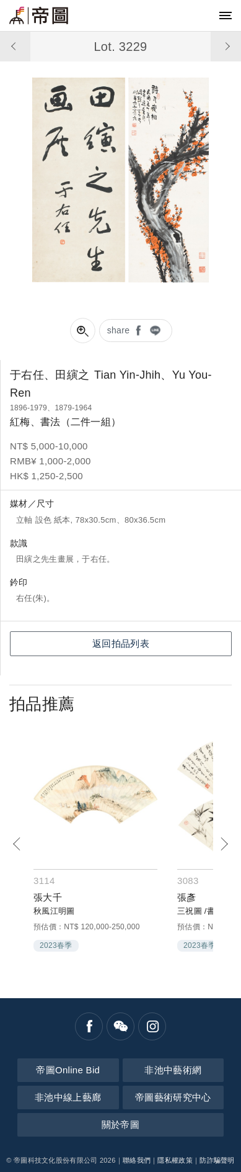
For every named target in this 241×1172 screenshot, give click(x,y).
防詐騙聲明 (217, 1160)
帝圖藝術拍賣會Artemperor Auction (38, 15)
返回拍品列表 (120, 643)
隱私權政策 (175, 1160)
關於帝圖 (120, 1124)
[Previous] (17, 844)
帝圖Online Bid (68, 1070)
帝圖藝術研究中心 (173, 1097)
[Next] (224, 844)
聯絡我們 (137, 1160)
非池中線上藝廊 (68, 1097)
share (118, 330)
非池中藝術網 (172, 1070)
